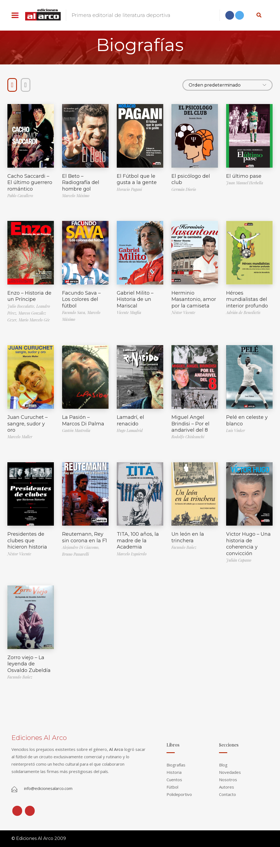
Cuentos (174, 779)
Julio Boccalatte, (21, 306)
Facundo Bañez (183, 547)
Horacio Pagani (129, 189)
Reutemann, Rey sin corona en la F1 (84, 537)
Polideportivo (179, 794)
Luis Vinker (235, 430)
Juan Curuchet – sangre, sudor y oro (27, 423)
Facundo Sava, (74, 312)
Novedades (230, 772)
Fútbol (172, 787)
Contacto (227, 794)
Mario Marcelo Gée (34, 319)
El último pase (243, 176)
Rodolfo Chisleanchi (187, 436)
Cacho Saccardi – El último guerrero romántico (29, 182)
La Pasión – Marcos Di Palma (83, 420)
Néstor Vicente (183, 312)
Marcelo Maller (19, 436)
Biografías (176, 765)
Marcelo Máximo (75, 195)
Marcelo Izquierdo (132, 553)
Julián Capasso (238, 560)
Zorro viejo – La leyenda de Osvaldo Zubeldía (29, 663)
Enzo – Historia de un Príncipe (29, 296)
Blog (223, 765)
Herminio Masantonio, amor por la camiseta (193, 299)
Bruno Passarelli (75, 554)
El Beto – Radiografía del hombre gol (80, 182)
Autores (226, 787)
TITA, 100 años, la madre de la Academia (138, 540)
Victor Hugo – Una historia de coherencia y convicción (248, 543)
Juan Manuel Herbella (244, 182)
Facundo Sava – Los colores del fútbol (81, 299)
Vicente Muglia (129, 312)
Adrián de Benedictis (243, 312)
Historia (174, 772)
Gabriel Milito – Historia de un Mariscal (135, 299)
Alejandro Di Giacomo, (81, 547)
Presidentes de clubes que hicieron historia (27, 540)
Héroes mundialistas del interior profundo (247, 299)
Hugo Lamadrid (130, 430)
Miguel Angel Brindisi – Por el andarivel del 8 (190, 423)
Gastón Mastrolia (76, 430)
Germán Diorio (183, 189)
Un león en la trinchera (187, 537)
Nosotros (228, 779)
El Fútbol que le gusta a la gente (137, 179)
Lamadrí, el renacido (130, 420)
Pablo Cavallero (20, 195)
